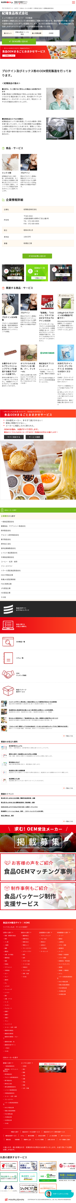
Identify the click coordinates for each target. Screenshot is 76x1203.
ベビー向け (44, 939)
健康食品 (7, 958)
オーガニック (44, 951)
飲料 (6, 939)
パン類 (6, 942)
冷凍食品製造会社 (7, 557)
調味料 (6, 980)
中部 (2, 621)
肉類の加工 (26, 939)
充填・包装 (26, 973)
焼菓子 (6, 1015)
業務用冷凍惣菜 (9, 1033)
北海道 (3, 608)
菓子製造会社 (6, 539)
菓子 (6, 996)
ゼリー (6, 973)
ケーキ (6, 1002)
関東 (2, 617)
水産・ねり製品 (9, 954)
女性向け (43, 945)
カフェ (60, 973)
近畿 (2, 626)
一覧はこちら (69, 736)
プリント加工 (26, 970)
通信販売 (61, 948)
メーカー (61, 951)
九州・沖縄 (5, 639)
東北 (2, 613)
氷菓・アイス (8, 999)
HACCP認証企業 (7, 575)
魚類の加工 (26, 942)
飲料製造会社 (6, 530)
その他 (3, 597)
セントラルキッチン (64, 964)
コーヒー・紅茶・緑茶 (9, 561)
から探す (8, 516)
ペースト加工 (26, 964)
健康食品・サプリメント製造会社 (13, 526)
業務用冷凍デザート (10, 1045)
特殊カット (26, 945)
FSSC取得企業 (6, 584)
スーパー (61, 936)
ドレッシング (8, 989)
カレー (6, 977)
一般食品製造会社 (7, 521)
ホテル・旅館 (62, 945)
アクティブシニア (46, 936)
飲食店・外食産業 (64, 954)
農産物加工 (26, 936)
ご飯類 (6, 945)
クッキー (7, 1005)
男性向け (43, 942)
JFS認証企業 (5, 588)
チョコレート (8, 1008)
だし (6, 983)
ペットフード (8, 1024)
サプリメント (8, 967)
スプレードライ (27, 951)
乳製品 (6, 964)
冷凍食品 (7, 970)
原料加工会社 (6, 544)
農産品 (6, 951)
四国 (2, 635)
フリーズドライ (6, 566)
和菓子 (6, 1011)
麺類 (6, 948)
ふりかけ (7, 986)
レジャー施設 (62, 958)
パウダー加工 (26, 961)
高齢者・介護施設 (64, 970)
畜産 (6, 961)
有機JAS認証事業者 (8, 579)
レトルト (7, 992)
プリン (6, 1021)
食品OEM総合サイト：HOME (16, 922)
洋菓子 (6, 1018)
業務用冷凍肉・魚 (9, 1042)
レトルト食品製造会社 (9, 552)
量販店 (60, 939)
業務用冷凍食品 (9, 1030)
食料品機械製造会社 (8, 548)
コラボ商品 (44, 948)
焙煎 (24, 958)
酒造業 (60, 967)
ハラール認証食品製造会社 (11, 570)
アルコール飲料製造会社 (10, 535)
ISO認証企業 (5, 592)
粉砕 (24, 954)
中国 (2, 630)
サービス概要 (34, 437)
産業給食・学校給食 (64, 961)
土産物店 (61, 942)
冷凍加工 (25, 967)
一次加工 (7, 1048)
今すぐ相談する (13, 437)
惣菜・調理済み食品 (10, 936)
